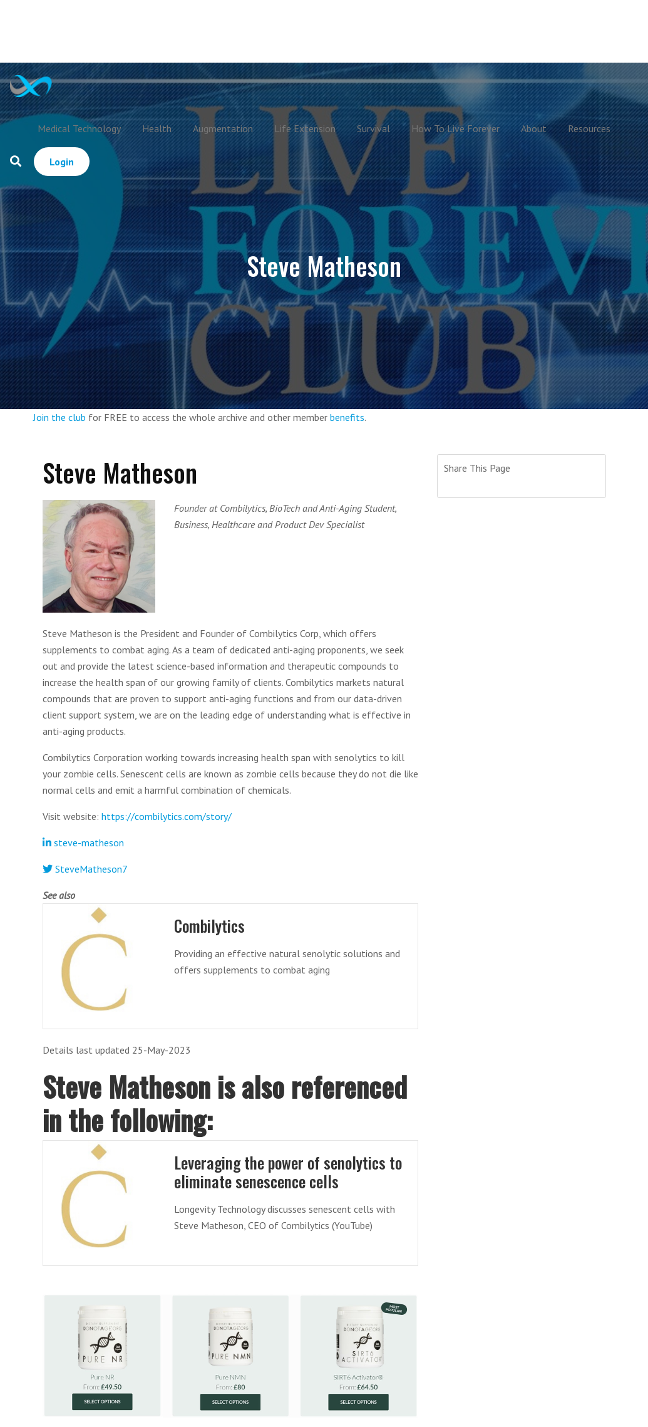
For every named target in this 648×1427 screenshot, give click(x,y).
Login (61, 161)
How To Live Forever (455, 128)
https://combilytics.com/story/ (166, 816)
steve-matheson (83, 842)
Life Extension (305, 128)
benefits (347, 417)
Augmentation (223, 128)
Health (157, 128)
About (534, 128)
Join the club (59, 417)
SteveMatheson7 (85, 869)
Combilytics (209, 925)
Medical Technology (79, 128)
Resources (589, 128)
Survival (373, 128)
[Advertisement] (349, 31)
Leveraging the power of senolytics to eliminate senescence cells (288, 1172)
